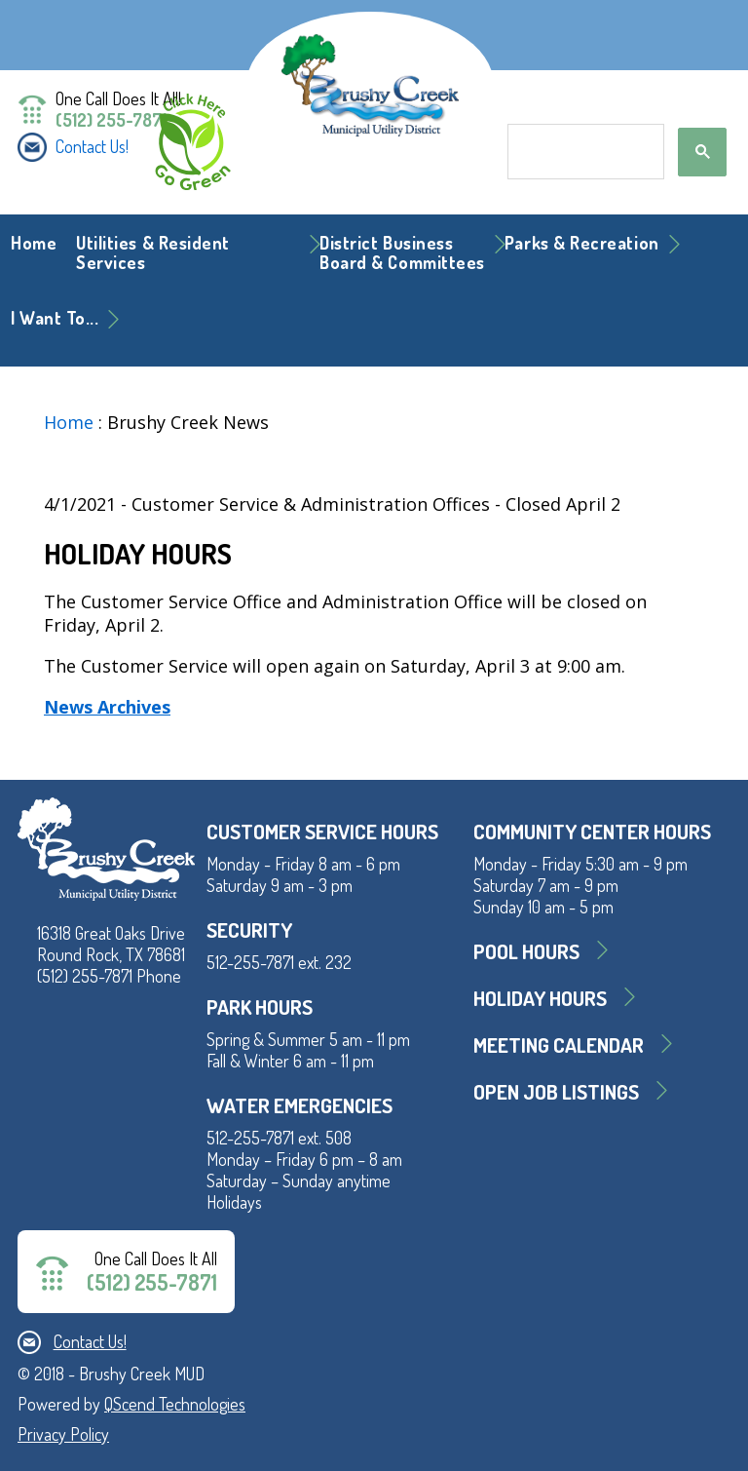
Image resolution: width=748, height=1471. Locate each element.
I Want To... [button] (54, 318)
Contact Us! (92, 146)
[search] (584, 152)
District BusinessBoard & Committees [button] (402, 252)
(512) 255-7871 (111, 120)
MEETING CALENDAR (558, 1044)
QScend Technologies (174, 1403)
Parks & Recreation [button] (582, 242)
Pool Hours (526, 951)
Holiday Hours (540, 998)
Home (33, 242)
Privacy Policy (63, 1434)
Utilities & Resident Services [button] (153, 252)
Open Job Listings (556, 1091)
